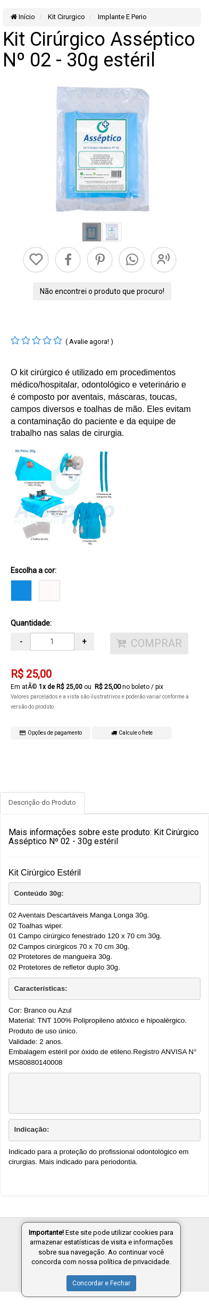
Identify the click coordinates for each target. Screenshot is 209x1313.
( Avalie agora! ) (89, 342)
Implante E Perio (121, 17)
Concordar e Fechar (101, 1283)
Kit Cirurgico (65, 17)
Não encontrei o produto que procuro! (102, 291)
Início (23, 17)
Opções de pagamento (51, 733)
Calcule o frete (132, 733)
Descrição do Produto (42, 802)
